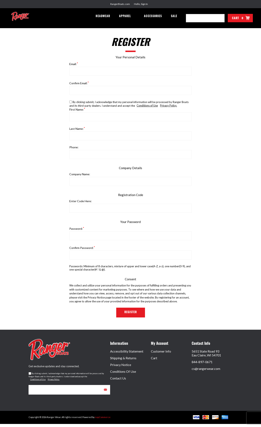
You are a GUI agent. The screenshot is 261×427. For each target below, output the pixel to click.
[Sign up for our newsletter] (69, 393)
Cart (154, 361)
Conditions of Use (147, 108)
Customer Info (161, 354)
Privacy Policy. (168, 108)
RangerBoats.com (120, 4)
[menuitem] (130, 354)
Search (220, 18)
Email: (73, 67)
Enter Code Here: (80, 204)
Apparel (127, 20)
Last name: (76, 131)
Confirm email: (78, 86)
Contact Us (118, 381)
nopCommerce (103, 420)
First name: (76, 112)
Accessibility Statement (126, 354)
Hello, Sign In (141, 4)
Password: (76, 231)
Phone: (74, 150)
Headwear (105, 20)
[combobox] (201, 18)
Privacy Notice (120, 368)
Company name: (79, 177)
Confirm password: (81, 251)
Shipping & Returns (123, 361)
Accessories (154, 20)
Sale (174, 20)
